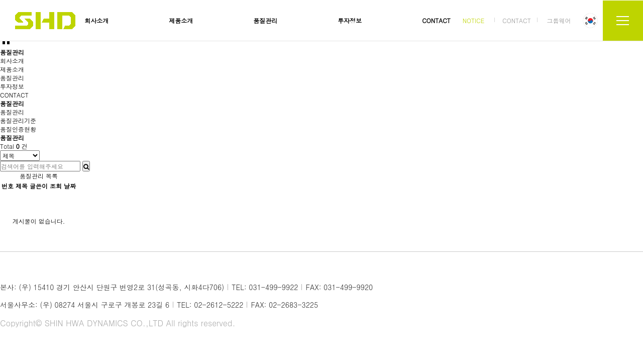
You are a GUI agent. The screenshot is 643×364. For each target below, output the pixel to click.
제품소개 (181, 20)
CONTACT (436, 20)
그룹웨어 (559, 20)
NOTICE (474, 20)
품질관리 (265, 20)
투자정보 (350, 20)
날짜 (70, 185)
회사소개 (96, 20)
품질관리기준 (18, 120)
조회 (56, 185)
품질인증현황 (18, 129)
